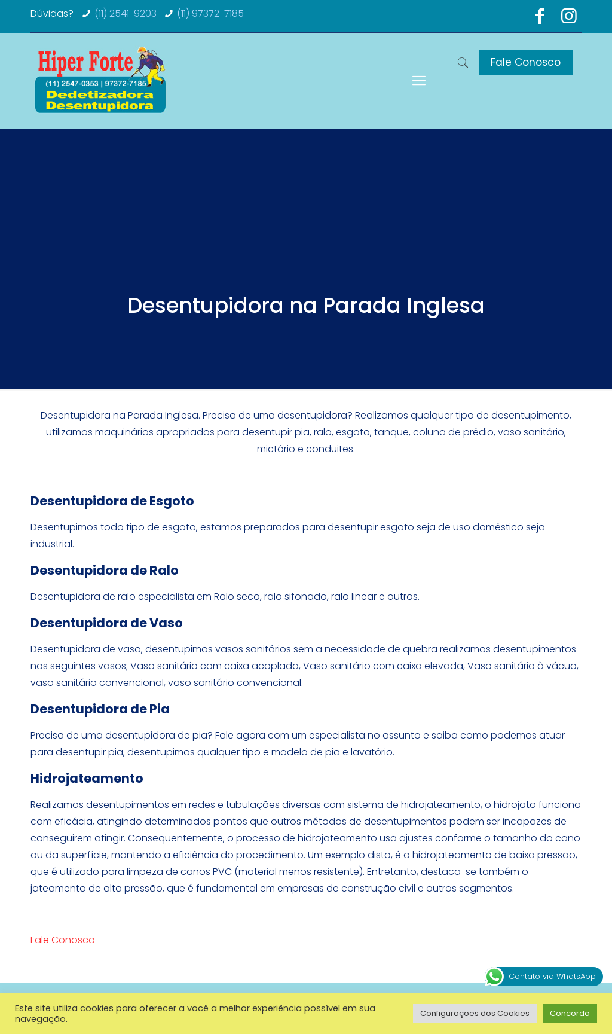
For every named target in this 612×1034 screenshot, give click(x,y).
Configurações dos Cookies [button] (475, 1013)
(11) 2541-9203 (125, 13)
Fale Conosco (526, 62)
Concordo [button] (570, 1013)
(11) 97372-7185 (210, 13)
